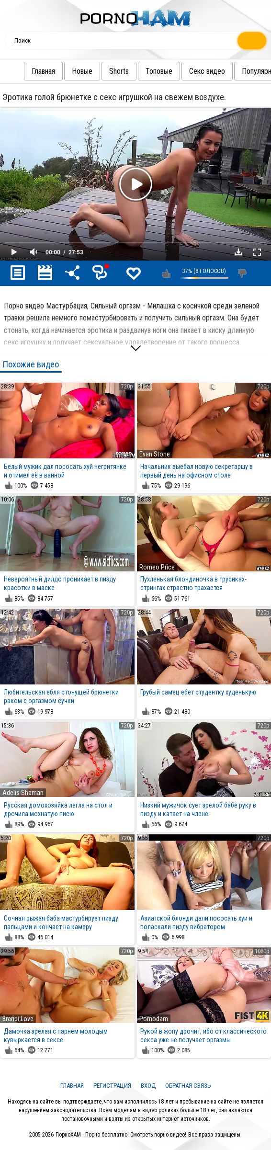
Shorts (119, 71)
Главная (43, 71)
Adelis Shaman (23, 793)
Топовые (159, 71)
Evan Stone (154, 454)
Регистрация (112, 1085)
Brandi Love (18, 1019)
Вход (148, 1085)
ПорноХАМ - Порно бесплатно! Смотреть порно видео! (121, 1134)
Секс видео (207, 71)
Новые (82, 71)
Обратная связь (188, 1085)
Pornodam (153, 1019)
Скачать (238, 252)
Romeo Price (157, 567)
